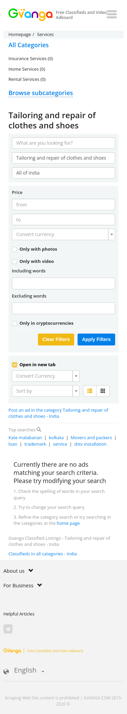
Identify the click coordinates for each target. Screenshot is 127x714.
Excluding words (29, 296)
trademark (35, 444)
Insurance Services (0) (30, 58)
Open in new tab (34, 364)
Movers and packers (91, 437)
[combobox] (63, 234)
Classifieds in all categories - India (42, 554)
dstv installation (90, 444)
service (60, 444)
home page (68, 523)
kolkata (56, 437)
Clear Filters (56, 339)
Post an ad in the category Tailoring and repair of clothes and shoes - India (58, 413)
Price (17, 192)
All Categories (28, 45)
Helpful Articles (19, 614)
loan (12, 444)
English (23, 670)
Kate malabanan (25, 437)
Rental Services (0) (27, 79)
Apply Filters (96, 339)
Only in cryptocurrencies (42, 323)
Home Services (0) (26, 69)
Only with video (33, 261)
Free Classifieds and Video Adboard (43, 650)
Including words (29, 271)
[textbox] (61, 234)
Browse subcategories (40, 93)
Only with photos (34, 249)
